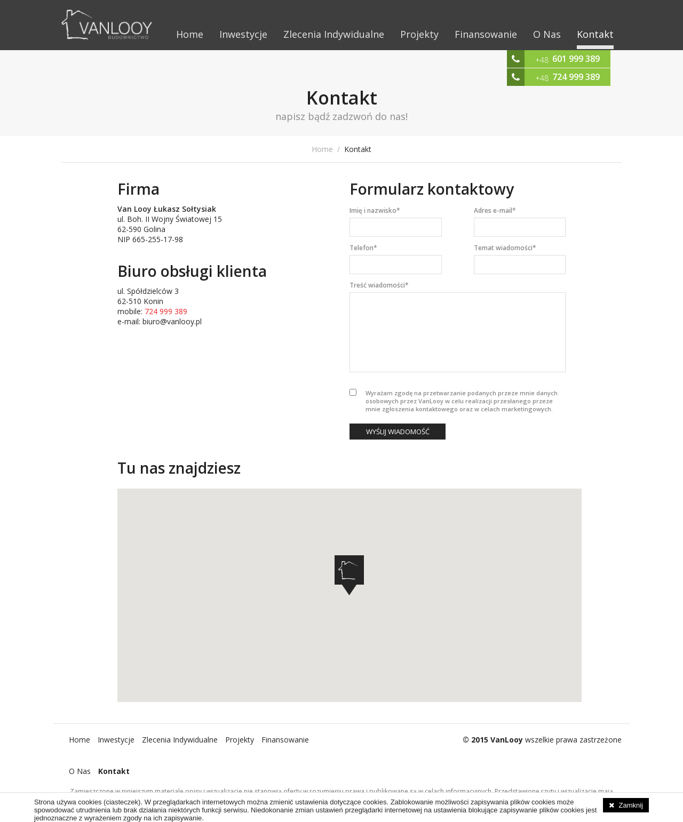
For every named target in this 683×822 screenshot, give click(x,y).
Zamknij (630, 805)
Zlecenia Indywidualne (333, 34)
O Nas (547, 34)
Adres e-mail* (495, 210)
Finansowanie (486, 34)
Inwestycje (243, 34)
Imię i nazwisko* (375, 210)
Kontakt (595, 34)
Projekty (419, 34)
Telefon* (363, 247)
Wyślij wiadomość (398, 431)
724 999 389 (576, 77)
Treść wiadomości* (379, 285)
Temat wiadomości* (505, 247)
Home (189, 34)
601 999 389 (576, 59)
